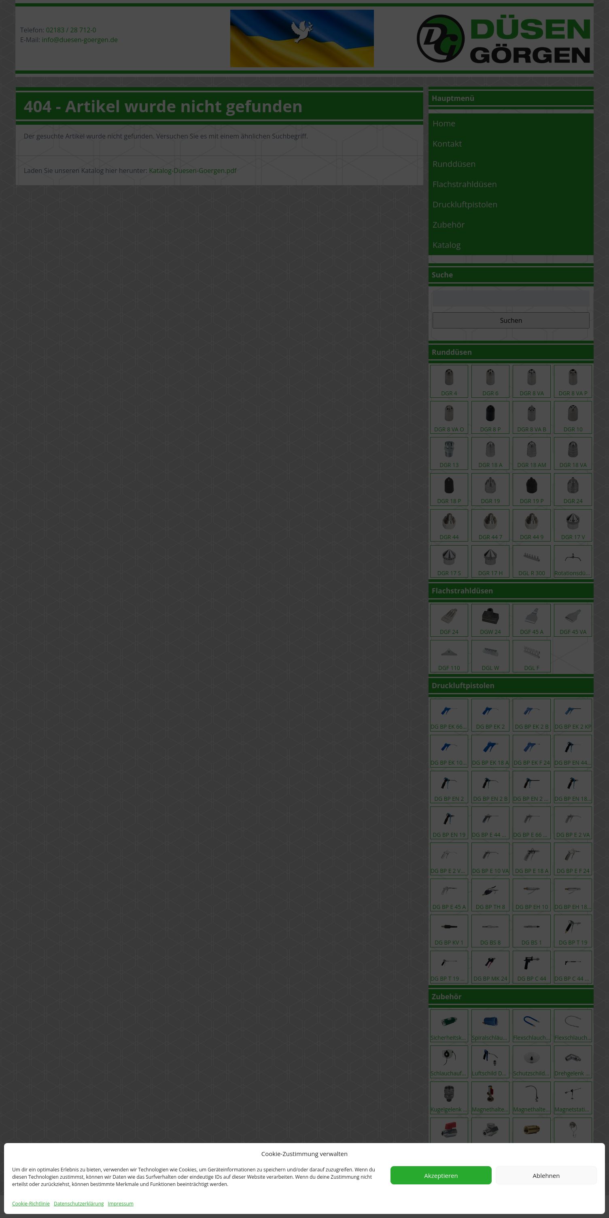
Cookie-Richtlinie (31, 1203)
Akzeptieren (441, 1175)
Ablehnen (546, 1175)
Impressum (121, 1203)
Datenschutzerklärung (79, 1203)
